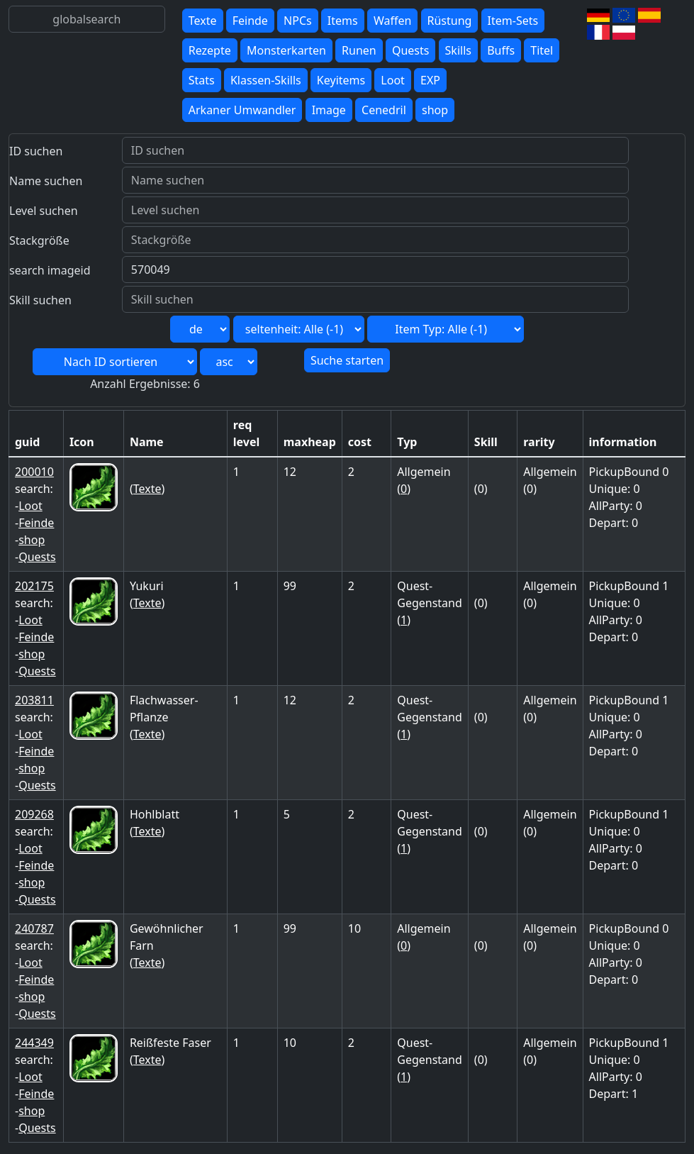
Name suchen (45, 181)
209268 (34, 814)
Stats (202, 80)
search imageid (50, 270)
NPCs (298, 20)
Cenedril (384, 110)
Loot (393, 80)
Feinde (250, 20)
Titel (541, 50)
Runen (359, 50)
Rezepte (210, 50)
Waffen (392, 20)
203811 (34, 700)
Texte (203, 20)
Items (343, 20)
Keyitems (341, 80)
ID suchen (35, 151)
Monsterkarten (286, 50)
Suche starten (347, 360)
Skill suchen (40, 300)
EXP (430, 80)
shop (435, 110)
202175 (34, 586)
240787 (34, 928)
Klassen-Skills (265, 80)
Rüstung (449, 20)
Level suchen (43, 210)
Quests (411, 50)
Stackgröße (39, 240)
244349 (34, 1042)
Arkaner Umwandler (242, 110)
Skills (458, 50)
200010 (34, 471)
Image (329, 110)
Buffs (501, 50)
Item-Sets (513, 20)
